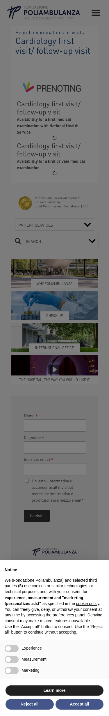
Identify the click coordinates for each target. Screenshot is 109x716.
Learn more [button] (54, 690)
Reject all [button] (29, 704)
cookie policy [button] (87, 603)
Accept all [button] (79, 704)
